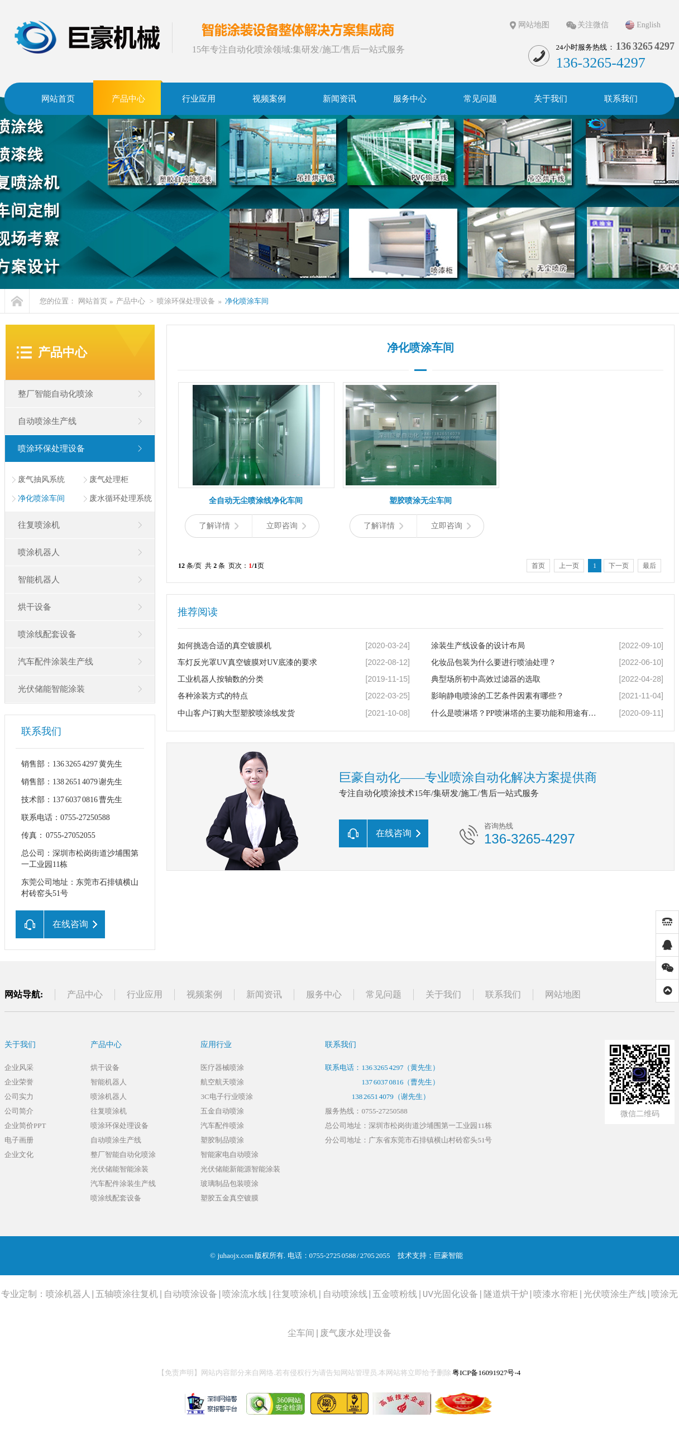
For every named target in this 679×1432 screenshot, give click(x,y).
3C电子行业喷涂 (226, 1096)
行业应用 (144, 994)
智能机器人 (39, 579)
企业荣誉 (19, 1082)
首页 (538, 566)
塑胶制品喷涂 (222, 1140)
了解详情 (218, 526)
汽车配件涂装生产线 (55, 661)
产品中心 (130, 301)
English (649, 25)
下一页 (619, 566)
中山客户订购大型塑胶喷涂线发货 (236, 713)
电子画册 (19, 1140)
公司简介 (19, 1111)
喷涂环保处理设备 (186, 301)
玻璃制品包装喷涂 (229, 1183)
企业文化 (19, 1154)
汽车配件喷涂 (222, 1125)
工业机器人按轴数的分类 (221, 679)
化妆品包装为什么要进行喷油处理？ (493, 662)
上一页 (569, 566)
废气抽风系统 (41, 479)
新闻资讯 (264, 994)
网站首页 (92, 301)
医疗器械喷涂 (222, 1067)
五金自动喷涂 (222, 1111)
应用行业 (216, 1044)
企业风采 (19, 1067)
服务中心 (324, 994)
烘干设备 (34, 606)
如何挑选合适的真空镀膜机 (224, 646)
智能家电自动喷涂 (229, 1154)
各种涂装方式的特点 (213, 696)
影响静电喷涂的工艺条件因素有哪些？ (497, 696)
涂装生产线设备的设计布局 (478, 646)
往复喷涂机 (39, 524)
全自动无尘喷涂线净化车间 (256, 500)
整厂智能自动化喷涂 (55, 393)
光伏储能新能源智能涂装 (240, 1169)
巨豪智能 (448, 1255)
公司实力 (19, 1096)
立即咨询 (286, 526)
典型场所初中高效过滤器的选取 (486, 679)
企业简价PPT (25, 1125)
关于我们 (443, 994)
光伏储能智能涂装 (51, 688)
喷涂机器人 (39, 552)
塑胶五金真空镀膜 (229, 1198)
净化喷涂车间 (247, 301)
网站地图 (533, 25)
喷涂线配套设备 (47, 634)
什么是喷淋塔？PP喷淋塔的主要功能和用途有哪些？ (515, 713)
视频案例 (204, 994)
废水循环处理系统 (120, 498)
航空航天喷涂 (222, 1082)
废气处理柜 (108, 479)
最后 (649, 566)
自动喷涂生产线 (47, 421)
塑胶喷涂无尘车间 (420, 500)
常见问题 (383, 994)
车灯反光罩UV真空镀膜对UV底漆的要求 (247, 662)
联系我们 (503, 994)
